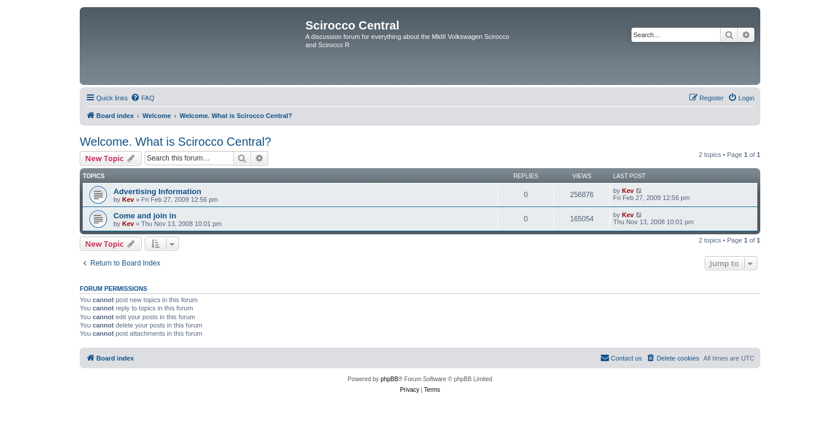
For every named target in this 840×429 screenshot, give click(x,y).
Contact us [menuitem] (621, 357)
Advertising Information (157, 191)
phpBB (389, 379)
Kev (128, 199)
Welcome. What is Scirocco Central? (175, 141)
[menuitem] (142, 98)
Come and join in (144, 215)
